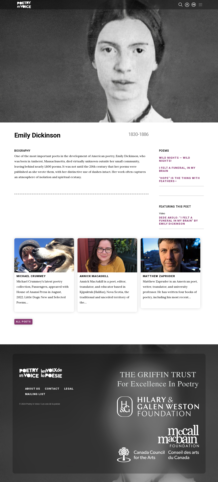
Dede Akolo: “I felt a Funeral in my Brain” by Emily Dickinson (178, 220)
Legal (69, 388)
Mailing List (35, 394)
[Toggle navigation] (200, 4)
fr (194, 4)
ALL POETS (23, 321)
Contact (52, 388)
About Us (32, 388)
